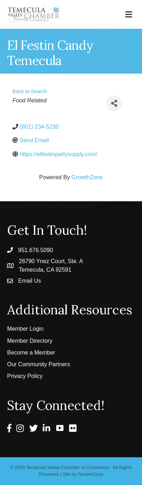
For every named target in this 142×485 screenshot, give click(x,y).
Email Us (29, 281)
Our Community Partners (38, 364)
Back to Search (29, 91)
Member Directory (29, 341)
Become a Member (31, 353)
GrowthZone (87, 177)
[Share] (114, 103)
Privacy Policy (25, 376)
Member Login (25, 329)
